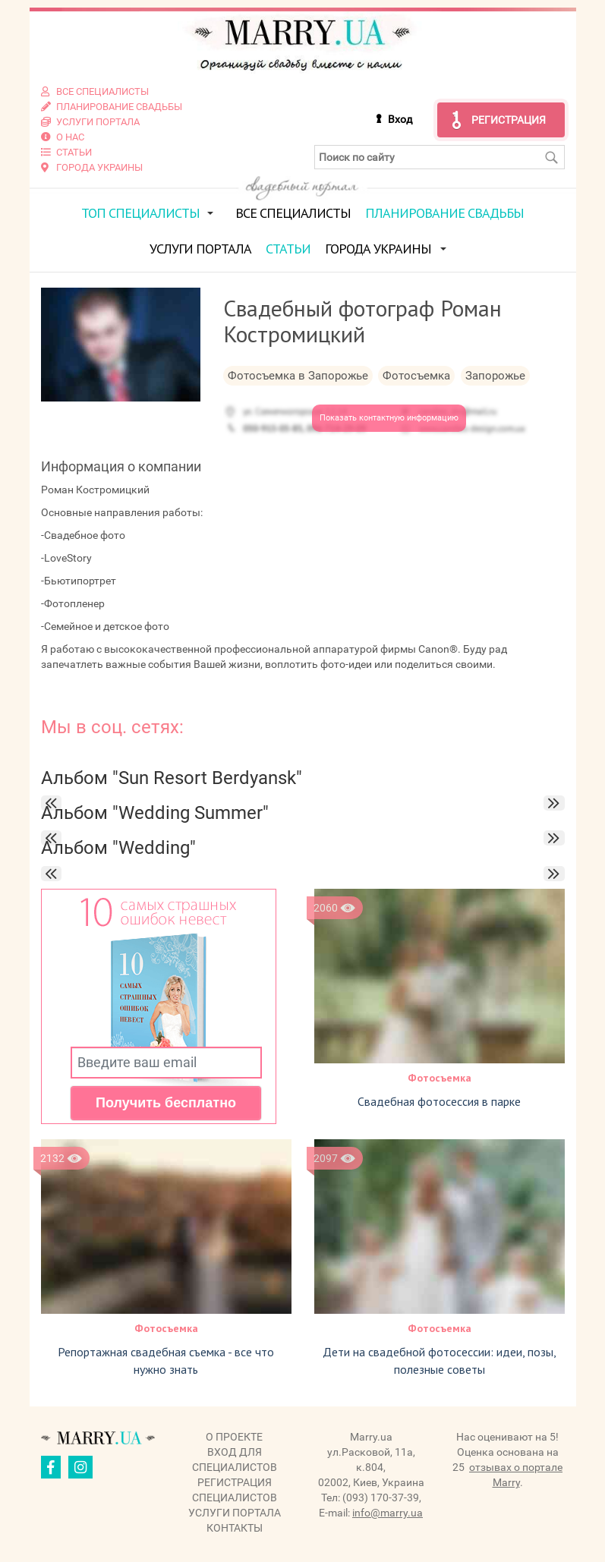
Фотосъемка (439, 1078)
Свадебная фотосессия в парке (439, 1101)
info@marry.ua (387, 1513)
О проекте (234, 1437)
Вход (400, 119)
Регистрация (508, 120)
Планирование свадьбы (444, 213)
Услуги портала (200, 248)
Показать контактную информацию (389, 418)
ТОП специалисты (140, 213)
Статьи (288, 248)
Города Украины (378, 248)
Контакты (234, 1528)
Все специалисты (293, 213)
